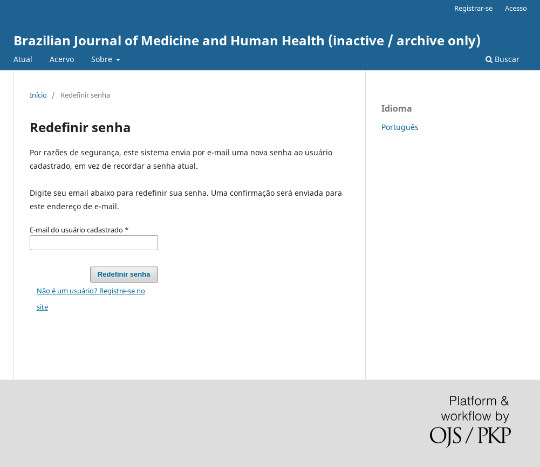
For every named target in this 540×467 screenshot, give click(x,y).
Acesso (516, 8)
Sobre (102, 59)
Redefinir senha (124, 274)
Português (400, 127)
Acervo (62, 59)
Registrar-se (473, 8)
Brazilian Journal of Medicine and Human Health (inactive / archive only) (247, 40)
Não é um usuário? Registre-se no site (91, 299)
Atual (22, 59)
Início (38, 95)
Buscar (503, 59)
